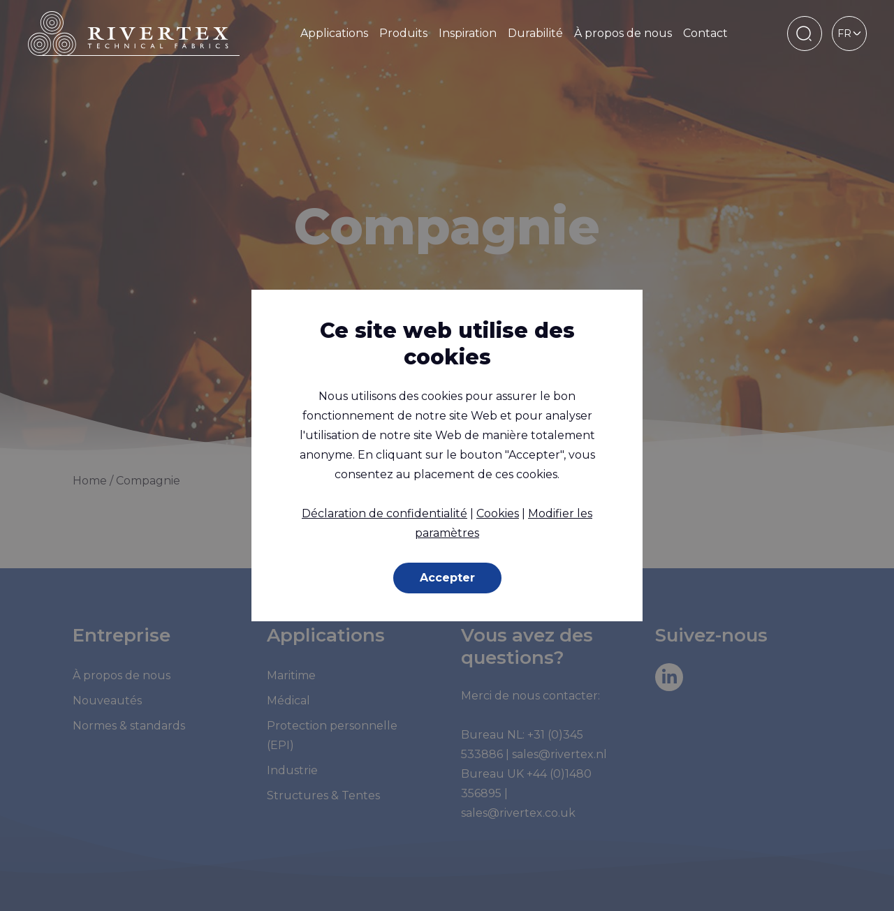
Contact (705, 33)
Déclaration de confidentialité (384, 513)
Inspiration (468, 33)
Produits (403, 33)
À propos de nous (623, 33)
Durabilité (535, 33)
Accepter (447, 577)
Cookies (497, 513)
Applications (334, 33)
